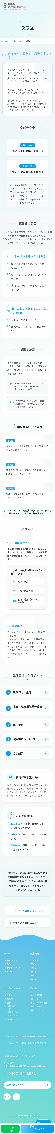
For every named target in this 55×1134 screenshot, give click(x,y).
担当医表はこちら (27, 911)
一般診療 (34, 960)
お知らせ (8, 971)
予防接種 (8, 995)
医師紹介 (8, 964)
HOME (7, 953)
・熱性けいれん (12, 1012)
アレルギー (35, 964)
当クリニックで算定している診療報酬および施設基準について (27, 1037)
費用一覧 (34, 999)
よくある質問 (36, 995)
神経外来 (8, 1002)
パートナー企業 (37, 1010)
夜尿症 (33, 971)
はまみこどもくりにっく (20, 1056)
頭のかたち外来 (11, 1015)
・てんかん (11, 1009)
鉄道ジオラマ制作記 (39, 1002)
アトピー (34, 967)
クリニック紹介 (11, 960)
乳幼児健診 (9, 999)
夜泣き (33, 979)
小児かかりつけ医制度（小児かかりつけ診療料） (27, 1042)
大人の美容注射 (11, 1019)
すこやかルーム (12, 988)
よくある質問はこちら (27, 923)
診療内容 (35, 953)
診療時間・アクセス (13, 967)
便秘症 (33, 975)
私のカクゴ (36, 1006)
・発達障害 (11, 1006)
